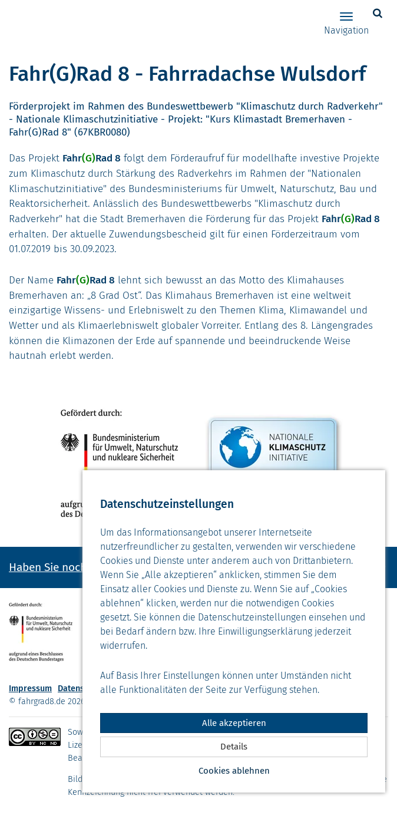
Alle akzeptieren (234, 723)
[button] (379, 13)
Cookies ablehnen (234, 770)
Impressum (30, 689)
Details (233, 746)
